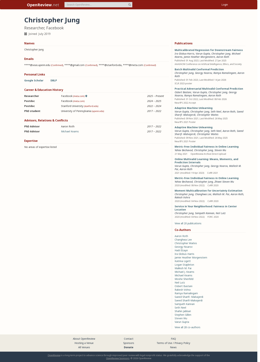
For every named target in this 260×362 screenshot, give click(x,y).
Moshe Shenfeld (184, 279)
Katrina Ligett (183, 261)
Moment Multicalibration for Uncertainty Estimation (208, 190)
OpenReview (54, 355)
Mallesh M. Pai (221, 194)
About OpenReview (84, 338)
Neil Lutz (221, 213)
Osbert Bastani (183, 92)
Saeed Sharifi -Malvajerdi (189, 297)
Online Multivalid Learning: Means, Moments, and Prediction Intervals (206, 160)
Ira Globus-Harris (184, 53)
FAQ (173, 338)
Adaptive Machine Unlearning (193, 108)
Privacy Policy (182, 343)
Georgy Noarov (203, 73)
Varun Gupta (203, 53)
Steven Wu (220, 150)
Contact (128, 338)
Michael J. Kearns (184, 271)
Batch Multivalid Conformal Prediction (199, 69)
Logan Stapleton (184, 264)
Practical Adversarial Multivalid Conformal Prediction (209, 88)
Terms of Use (164, 343)
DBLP (54, 80)
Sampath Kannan (204, 213)
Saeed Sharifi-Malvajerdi (188, 300)
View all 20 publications (188, 223)
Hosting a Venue (84, 343)
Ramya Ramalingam (224, 73)
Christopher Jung (220, 53)
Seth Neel (216, 111)
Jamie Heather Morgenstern (199, 56)
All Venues (84, 347)
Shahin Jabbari (183, 311)
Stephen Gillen (183, 314)
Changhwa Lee (203, 194)
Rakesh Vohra (182, 197)
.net (43, 4)
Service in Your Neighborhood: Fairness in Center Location (206, 208)
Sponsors (128, 343)
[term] (98, 4)
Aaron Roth (222, 56)
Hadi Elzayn (181, 250)
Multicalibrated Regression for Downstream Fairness (209, 50)
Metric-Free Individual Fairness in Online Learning (207, 146)
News (173, 347)
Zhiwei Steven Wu (224, 181)
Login (224, 4)
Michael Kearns (70, 131)
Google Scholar (33, 80)
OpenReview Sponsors (117, 358)
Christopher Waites (207, 114)
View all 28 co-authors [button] (187, 327)
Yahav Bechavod (184, 150)
